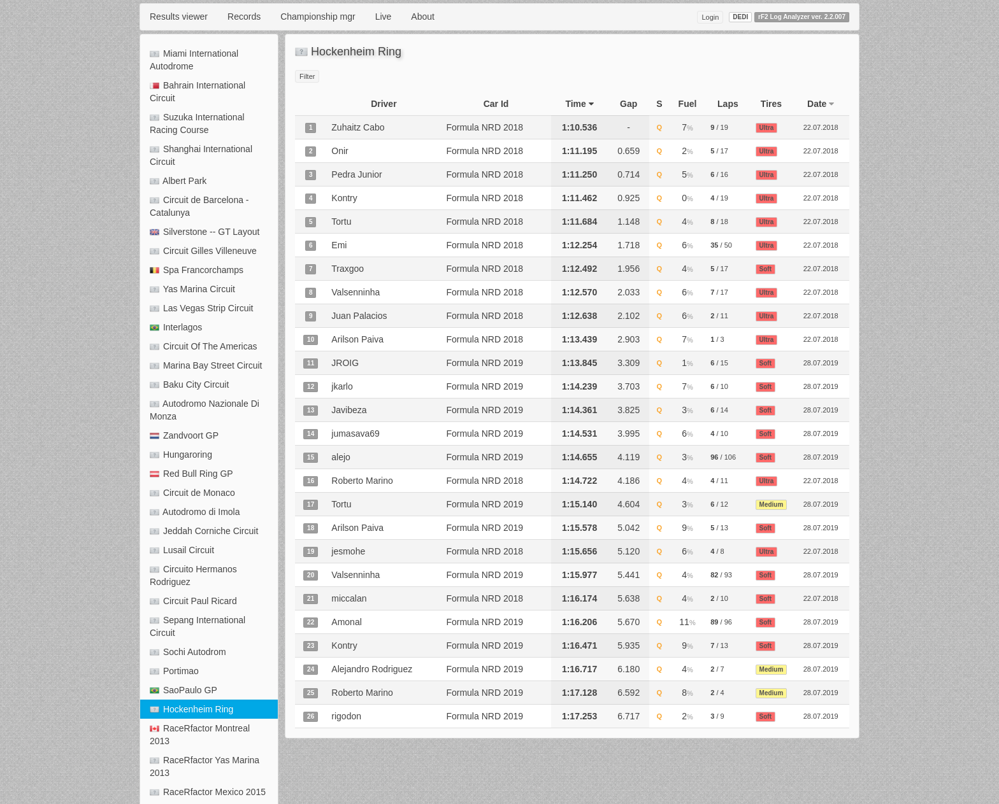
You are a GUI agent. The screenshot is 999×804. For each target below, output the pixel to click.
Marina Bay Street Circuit (206, 365)
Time (579, 104)
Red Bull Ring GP (191, 474)
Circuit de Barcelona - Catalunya (199, 206)
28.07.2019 (820, 363)
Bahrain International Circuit (197, 91)
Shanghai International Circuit (201, 155)
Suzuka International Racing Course (197, 123)
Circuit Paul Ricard (193, 601)
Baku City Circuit (189, 384)
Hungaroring (181, 454)
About (423, 16)
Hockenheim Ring (191, 709)
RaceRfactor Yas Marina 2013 (204, 766)
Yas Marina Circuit (192, 289)
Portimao (174, 671)
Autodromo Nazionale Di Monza (204, 409)
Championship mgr (318, 16)
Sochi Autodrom (188, 652)
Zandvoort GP (184, 435)
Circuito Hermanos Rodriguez (193, 575)
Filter (307, 76)
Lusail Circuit (182, 550)
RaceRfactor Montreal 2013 (200, 734)
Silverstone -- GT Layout (204, 232)
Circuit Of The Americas (203, 346)
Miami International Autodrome (194, 59)
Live (383, 16)
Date (820, 104)
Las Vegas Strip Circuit (202, 308)
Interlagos (176, 327)
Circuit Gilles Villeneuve (203, 251)
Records (244, 16)
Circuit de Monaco (192, 493)
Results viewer (179, 16)
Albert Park (178, 181)
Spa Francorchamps (196, 270)
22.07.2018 (820, 127)
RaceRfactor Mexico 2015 (208, 792)
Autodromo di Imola (195, 512)
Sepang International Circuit (197, 626)
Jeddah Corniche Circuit (204, 531)
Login (710, 17)
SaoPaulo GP (183, 690)
